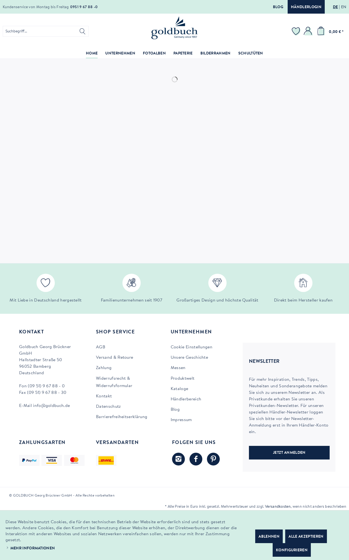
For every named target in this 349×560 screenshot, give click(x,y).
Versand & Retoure (114, 357)
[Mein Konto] (308, 31)
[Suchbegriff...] (46, 31)
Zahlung (104, 368)
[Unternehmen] (120, 54)
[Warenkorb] (329, 31)
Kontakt (104, 396)
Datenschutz (108, 406)
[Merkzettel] (296, 31)
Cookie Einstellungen (191, 347)
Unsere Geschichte (189, 357)
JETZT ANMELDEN (289, 453)
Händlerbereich (186, 399)
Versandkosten (278, 507)
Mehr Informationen (32, 548)
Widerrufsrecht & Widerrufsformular (114, 382)
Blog (278, 7)
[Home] (92, 54)
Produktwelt (183, 378)
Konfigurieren (292, 550)
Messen (178, 368)
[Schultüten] (250, 54)
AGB (100, 347)
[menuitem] (46, 31)
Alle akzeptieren (305, 537)
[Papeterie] (183, 54)
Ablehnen (268, 537)
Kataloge (179, 389)
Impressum (181, 420)
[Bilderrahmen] (215, 54)
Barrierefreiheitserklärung (121, 417)
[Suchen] (82, 31)
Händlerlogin (306, 7)
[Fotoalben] (154, 54)
